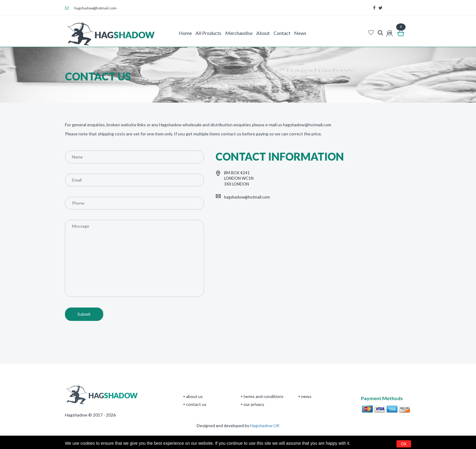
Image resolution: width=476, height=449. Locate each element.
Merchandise (239, 33)
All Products (208, 33)
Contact (282, 33)
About (263, 33)
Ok (403, 443)
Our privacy (253, 404)
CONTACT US (196, 404)
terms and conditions (263, 396)
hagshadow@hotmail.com (91, 8)
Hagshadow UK (265, 425)
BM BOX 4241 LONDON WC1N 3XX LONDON (238, 178)
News (300, 33)
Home (185, 33)
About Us (194, 396)
